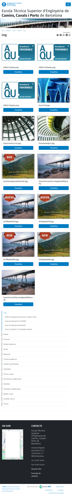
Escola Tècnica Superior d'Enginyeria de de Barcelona (35, 13)
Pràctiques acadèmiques (12, 389)
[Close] (68, 4)
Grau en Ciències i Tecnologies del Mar (18, 329)
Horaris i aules (8, 374)
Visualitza (18, 72)
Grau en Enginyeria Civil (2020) (15, 321)
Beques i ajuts (8, 394)
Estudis (8, 30)
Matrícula (6, 354)
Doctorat (6, 339)
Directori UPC (36, 469)
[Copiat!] (69, 35)
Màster (5, 334)
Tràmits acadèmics (10, 359)
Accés (5, 349)
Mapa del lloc (60, 486)
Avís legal (60, 490)
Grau (13, 30)
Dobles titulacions (9, 344)
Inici (3, 30)
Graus (19, 30)
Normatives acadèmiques (12, 379)
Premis (5, 404)
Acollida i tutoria (9, 399)
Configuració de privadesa (56, 493)
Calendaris (7, 369)
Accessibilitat (49, 490)
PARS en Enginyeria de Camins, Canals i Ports (21, 317)
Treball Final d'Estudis (11, 364)
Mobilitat (6, 384)
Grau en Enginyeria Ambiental (15, 325)
